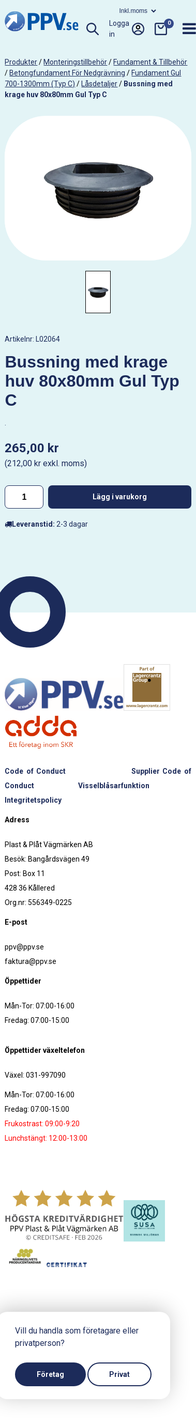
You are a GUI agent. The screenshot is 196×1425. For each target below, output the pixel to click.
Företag (50, 1374)
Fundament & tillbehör (150, 62)
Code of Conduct (35, 771)
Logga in (126, 29)
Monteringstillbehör (75, 62)
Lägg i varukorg (120, 497)
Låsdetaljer (99, 84)
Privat (119, 1374)
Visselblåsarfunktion (113, 786)
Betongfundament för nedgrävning (67, 73)
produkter (21, 62)
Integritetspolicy (33, 800)
